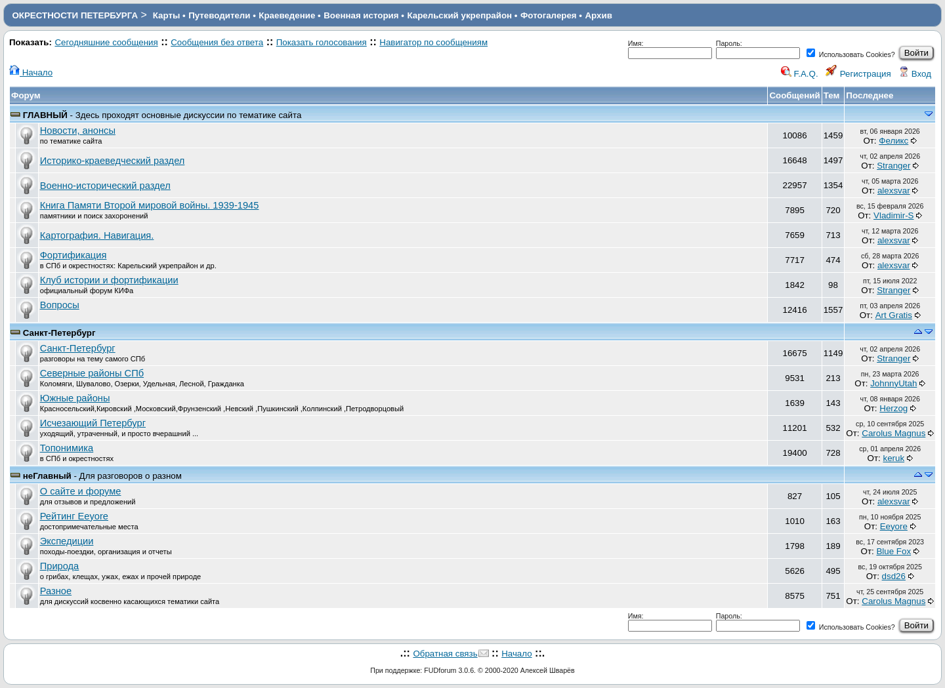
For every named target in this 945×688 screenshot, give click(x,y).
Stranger (893, 166)
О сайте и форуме (80, 491)
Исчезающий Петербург (93, 423)
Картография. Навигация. (97, 235)
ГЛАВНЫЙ (45, 115)
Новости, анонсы (78, 130)
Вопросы (59, 305)
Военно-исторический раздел (105, 185)
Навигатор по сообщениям (433, 42)
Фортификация (73, 255)
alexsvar (893, 190)
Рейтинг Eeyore (74, 516)
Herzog (893, 408)
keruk (893, 458)
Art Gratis (893, 315)
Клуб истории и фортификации (109, 280)
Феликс (893, 141)
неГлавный (47, 476)
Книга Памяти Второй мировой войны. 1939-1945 (149, 205)
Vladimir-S (893, 215)
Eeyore (894, 526)
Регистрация (858, 74)
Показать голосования (321, 42)
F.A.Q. (799, 74)
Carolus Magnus (893, 433)
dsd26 (894, 576)
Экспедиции (67, 541)
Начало (30, 72)
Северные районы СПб (92, 373)
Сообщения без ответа (217, 42)
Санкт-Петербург (59, 333)
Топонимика (66, 448)
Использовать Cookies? (851, 54)
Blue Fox (893, 551)
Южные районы (75, 398)
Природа (59, 566)
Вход (914, 74)
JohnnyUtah (893, 383)
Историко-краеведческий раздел (112, 160)
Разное (56, 591)
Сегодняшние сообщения (106, 42)
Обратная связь (445, 653)
